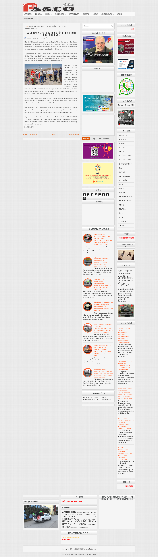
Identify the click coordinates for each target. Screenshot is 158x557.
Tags (94, 139)
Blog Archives (104, 139)
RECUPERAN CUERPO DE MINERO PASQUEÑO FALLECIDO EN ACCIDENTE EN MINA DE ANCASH (103, 306)
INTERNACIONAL (28, 19)
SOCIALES (122, 221)
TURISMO (39, 13)
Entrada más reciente (30, 134)
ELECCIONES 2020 (125, 156)
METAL (121, 184)
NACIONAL (122, 193)
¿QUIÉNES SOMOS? (108, 13)
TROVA (121, 225)
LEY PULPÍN (123, 180)
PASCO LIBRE (78, 549)
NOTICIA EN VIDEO (74, 14)
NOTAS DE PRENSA (125, 197)
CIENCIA (122, 143)
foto (120, 168)
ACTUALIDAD (28, 14)
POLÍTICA (95, 14)
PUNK (121, 213)
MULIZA (121, 189)
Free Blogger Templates (77, 554)
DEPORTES (86, 14)
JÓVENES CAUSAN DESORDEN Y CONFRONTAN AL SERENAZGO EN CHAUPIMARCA (101, 262)
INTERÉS (49, 13)
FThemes (93, 554)
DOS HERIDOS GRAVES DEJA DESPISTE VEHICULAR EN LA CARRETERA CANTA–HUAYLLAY (125, 278)
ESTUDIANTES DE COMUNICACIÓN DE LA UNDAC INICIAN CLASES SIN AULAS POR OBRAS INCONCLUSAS (103, 373)
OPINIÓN (119, 14)
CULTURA (122, 148)
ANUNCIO (122, 139)
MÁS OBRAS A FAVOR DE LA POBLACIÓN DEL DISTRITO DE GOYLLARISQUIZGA (51, 34)
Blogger (93, 549)
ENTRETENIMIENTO (126, 164)
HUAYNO (122, 172)
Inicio (53, 134)
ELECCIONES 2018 (125, 160)
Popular (86, 139)
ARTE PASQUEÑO (61, 13)
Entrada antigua (74, 134)
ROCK (121, 217)
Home (27, 26)
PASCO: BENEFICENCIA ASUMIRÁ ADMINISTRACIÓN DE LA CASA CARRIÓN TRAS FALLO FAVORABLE (103, 328)
